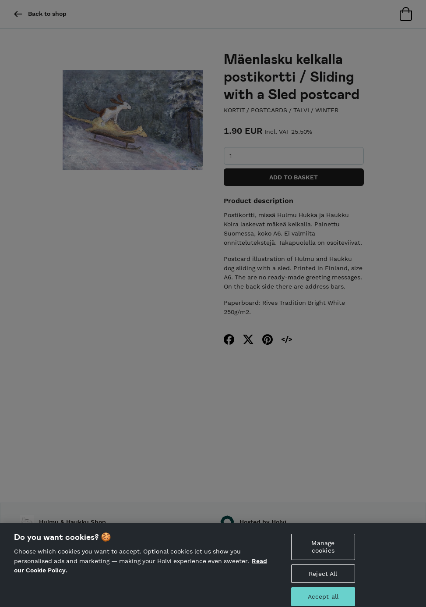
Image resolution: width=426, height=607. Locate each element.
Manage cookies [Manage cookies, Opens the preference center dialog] (322, 550)
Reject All (323, 576)
